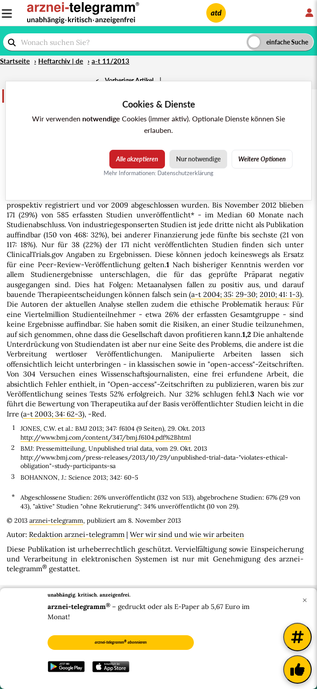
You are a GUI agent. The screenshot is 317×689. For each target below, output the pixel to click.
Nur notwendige (198, 159)
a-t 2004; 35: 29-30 (223, 294)
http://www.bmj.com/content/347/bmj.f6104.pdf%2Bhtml (105, 437)
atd (216, 12)
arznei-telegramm (56, 521)
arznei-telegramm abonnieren (121, 642)
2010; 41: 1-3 (280, 294)
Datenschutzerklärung (185, 172)
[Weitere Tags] (297, 637)
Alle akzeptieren (137, 159)
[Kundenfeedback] (297, 669)
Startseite (15, 61)
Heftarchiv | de (60, 61)
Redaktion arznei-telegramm (76, 534)
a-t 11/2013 (110, 61)
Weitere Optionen (262, 159)
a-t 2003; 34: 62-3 (52, 413)
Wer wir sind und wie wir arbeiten (187, 534)
